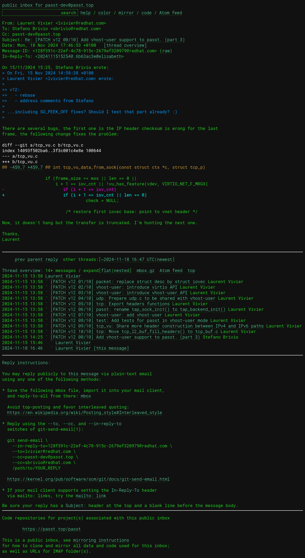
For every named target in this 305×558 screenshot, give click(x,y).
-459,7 (17, 167)
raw (166, 50)
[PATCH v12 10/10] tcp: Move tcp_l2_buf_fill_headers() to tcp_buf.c (134, 331)
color (104, 12)
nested (121, 270)
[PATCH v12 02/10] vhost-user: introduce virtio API (113, 287)
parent (35, 259)
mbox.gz (145, 270)
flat (106, 270)
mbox (86, 395)
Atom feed (170, 12)
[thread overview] (125, 45)
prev (20, 259)
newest (164, 259)
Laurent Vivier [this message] (92, 348)
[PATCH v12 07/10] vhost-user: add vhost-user (106, 314)
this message (83, 373)
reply (51, 259)
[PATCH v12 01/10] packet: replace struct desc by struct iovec (127, 281)
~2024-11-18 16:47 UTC (127, 259)
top (191, 270)
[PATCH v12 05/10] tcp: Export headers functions (110, 303)
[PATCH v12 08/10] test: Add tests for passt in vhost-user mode (129, 320)
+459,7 (35, 167)
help (85, 12)
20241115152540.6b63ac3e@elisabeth (79, 56)
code (147, 12)
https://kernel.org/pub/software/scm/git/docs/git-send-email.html (88, 479)
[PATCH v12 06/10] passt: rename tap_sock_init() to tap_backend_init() (138, 309)
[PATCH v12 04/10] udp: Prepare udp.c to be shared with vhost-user (132, 298)
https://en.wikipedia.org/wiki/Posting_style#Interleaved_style (84, 412)
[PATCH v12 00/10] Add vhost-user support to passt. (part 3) (125, 337)
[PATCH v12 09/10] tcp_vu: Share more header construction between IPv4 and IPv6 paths (157, 326)
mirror (126, 12)
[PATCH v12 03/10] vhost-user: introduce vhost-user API (118, 292)
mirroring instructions (101, 540)
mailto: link (91, 495)
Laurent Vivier (63, 276)
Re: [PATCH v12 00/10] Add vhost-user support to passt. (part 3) (105, 39)
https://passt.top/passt (51, 529)
